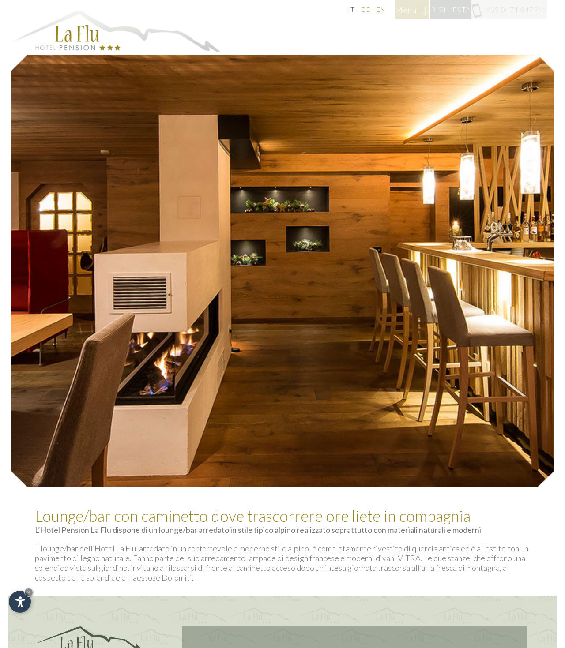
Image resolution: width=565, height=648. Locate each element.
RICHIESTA (424, 9)
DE (313, 9)
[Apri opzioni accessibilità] (20, 602)
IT (299, 9)
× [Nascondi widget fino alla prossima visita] (28, 592)
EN (328, 9)
